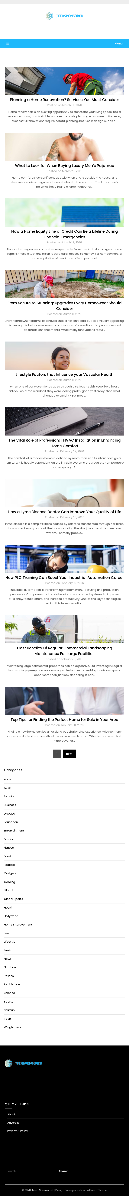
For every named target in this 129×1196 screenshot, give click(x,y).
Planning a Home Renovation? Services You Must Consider (64, 99)
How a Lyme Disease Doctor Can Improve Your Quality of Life (64, 511)
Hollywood (11, 916)
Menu (118, 43)
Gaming (9, 882)
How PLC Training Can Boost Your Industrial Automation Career (64, 577)
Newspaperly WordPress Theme (86, 1190)
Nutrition (10, 967)
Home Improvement (18, 924)
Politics (9, 976)
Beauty (9, 796)
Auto (7, 788)
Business (10, 805)
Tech (7, 1019)
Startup (9, 1010)
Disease (9, 813)
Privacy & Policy (17, 1131)
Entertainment (14, 830)
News (7, 959)
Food (7, 856)
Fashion (9, 839)
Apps (7, 779)
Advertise (13, 1123)
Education (11, 822)
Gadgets (10, 873)
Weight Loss (12, 1027)
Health (8, 907)
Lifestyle (9, 942)
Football (9, 865)
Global (8, 890)
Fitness (9, 848)
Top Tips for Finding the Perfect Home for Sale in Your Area (64, 719)
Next (69, 754)
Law (6, 933)
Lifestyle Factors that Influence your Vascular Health (64, 374)
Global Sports (13, 899)
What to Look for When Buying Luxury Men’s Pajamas (64, 165)
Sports (8, 1001)
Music (8, 950)
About (11, 1114)
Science (9, 993)
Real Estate (12, 984)
